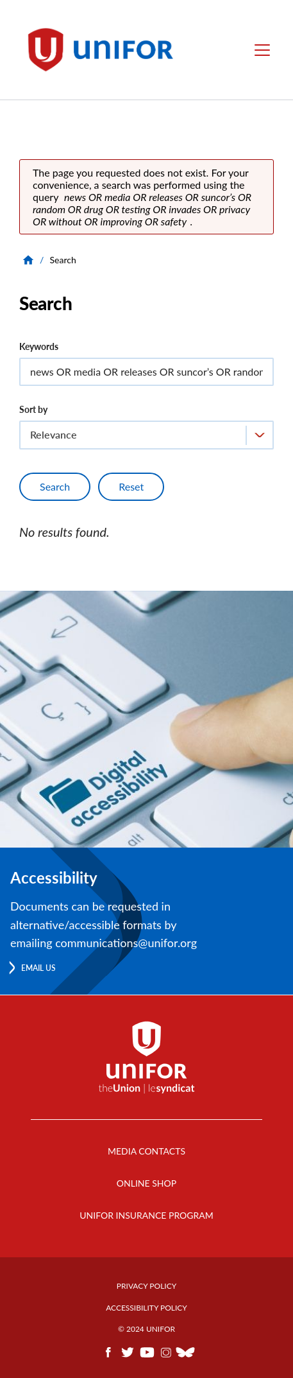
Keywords (38, 346)
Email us (38, 968)
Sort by (33, 409)
